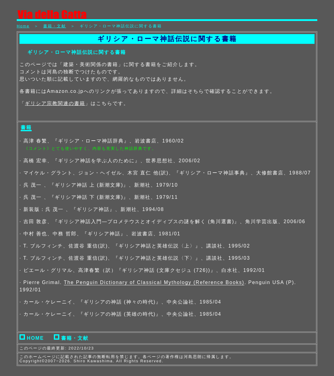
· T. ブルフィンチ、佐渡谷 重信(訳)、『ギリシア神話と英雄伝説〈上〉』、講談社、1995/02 (134, 245)
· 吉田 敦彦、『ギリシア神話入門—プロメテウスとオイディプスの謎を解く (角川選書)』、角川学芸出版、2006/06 (162, 221)
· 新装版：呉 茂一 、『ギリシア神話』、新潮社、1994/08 (91, 209)
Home (23, 26)
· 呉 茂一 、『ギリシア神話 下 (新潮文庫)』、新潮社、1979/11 (98, 197)
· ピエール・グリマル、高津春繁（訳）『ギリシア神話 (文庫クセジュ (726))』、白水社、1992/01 (142, 270)
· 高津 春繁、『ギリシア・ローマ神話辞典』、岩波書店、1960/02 (101, 140)
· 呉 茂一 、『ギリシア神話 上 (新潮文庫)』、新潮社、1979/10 (98, 185)
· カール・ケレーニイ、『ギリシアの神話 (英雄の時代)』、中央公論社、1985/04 (120, 314)
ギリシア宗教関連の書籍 (55, 103)
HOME (31, 338)
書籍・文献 (54, 26)
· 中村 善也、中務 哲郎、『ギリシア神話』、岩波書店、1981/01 (100, 233)
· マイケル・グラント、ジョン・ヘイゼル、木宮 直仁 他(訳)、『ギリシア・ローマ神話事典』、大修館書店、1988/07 (165, 172)
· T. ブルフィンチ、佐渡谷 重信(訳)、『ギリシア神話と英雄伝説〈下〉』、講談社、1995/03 (134, 258)
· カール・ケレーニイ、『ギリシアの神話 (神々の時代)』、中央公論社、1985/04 (120, 301)
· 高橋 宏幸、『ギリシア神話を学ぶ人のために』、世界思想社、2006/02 (109, 160)
